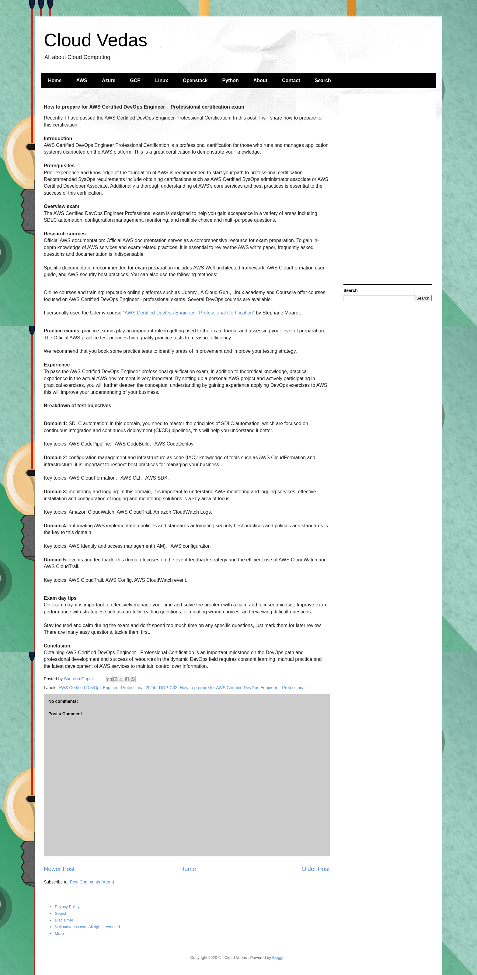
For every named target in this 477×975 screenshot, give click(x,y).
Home (54, 80)
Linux (161, 80)
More (59, 933)
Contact (291, 80)
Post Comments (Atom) (92, 882)
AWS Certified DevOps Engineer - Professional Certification (188, 312)
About (260, 80)
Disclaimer (64, 920)
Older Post (315, 869)
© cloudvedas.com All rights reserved (87, 927)
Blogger (279, 957)
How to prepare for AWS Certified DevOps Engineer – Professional (242, 687)
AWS (81, 80)
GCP (135, 80)
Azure (108, 80)
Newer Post (59, 869)
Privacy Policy (67, 906)
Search (323, 80)
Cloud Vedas (95, 40)
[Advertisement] (387, 190)
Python (230, 80)
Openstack (195, 80)
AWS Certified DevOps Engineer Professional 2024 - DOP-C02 (117, 687)
